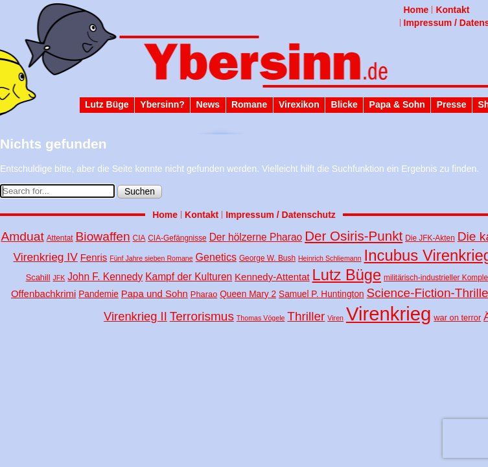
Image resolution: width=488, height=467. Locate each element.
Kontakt (452, 10)
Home (416, 10)
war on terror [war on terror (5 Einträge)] (457, 317)
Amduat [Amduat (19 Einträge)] (22, 236)
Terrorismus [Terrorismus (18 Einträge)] (202, 316)
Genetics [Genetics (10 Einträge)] (216, 257)
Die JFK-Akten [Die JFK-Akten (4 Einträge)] (430, 238)
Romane (249, 104)
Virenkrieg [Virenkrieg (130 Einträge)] (389, 313)
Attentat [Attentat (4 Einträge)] (60, 238)
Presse (452, 104)
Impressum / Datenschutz (281, 215)
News (208, 104)
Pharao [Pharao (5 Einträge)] (204, 294)
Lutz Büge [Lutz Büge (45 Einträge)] (347, 275)
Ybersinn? (162, 104)
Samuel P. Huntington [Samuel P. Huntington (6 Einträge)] (321, 294)
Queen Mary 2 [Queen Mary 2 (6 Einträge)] (248, 294)
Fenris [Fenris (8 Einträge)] (94, 257)
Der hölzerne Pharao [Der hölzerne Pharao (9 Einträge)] (256, 237)
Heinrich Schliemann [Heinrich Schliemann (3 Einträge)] (330, 258)
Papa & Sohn (397, 104)
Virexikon (299, 104)
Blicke (344, 104)
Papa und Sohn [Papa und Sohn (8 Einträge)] (154, 293)
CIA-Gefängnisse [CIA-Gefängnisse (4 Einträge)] (177, 238)
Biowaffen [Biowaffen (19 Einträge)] (103, 236)
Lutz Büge (107, 104)
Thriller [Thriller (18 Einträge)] (306, 316)
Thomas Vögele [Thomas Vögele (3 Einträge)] (261, 318)
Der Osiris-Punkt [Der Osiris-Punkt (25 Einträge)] (353, 235)
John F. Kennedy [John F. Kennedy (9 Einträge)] (105, 276)
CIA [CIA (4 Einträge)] (139, 238)
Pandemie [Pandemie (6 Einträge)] (98, 294)
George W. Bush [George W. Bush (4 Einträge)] (267, 258)
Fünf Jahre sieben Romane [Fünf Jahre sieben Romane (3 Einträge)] (151, 258)
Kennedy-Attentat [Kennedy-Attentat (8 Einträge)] (272, 276)
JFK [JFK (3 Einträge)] (58, 277)
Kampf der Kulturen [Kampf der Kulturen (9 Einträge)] (188, 276)
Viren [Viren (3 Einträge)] (335, 318)
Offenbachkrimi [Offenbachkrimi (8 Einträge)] (43, 293)
